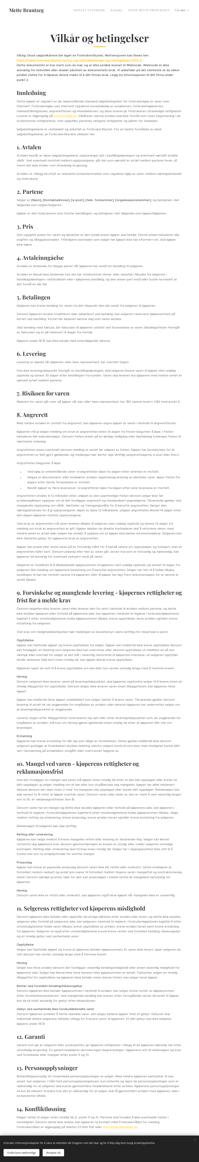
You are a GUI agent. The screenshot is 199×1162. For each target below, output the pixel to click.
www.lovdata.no (65, 116)
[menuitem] (90, 10)
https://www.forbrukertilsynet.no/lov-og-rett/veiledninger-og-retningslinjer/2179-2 (79, 60)
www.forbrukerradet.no (120, 1127)
